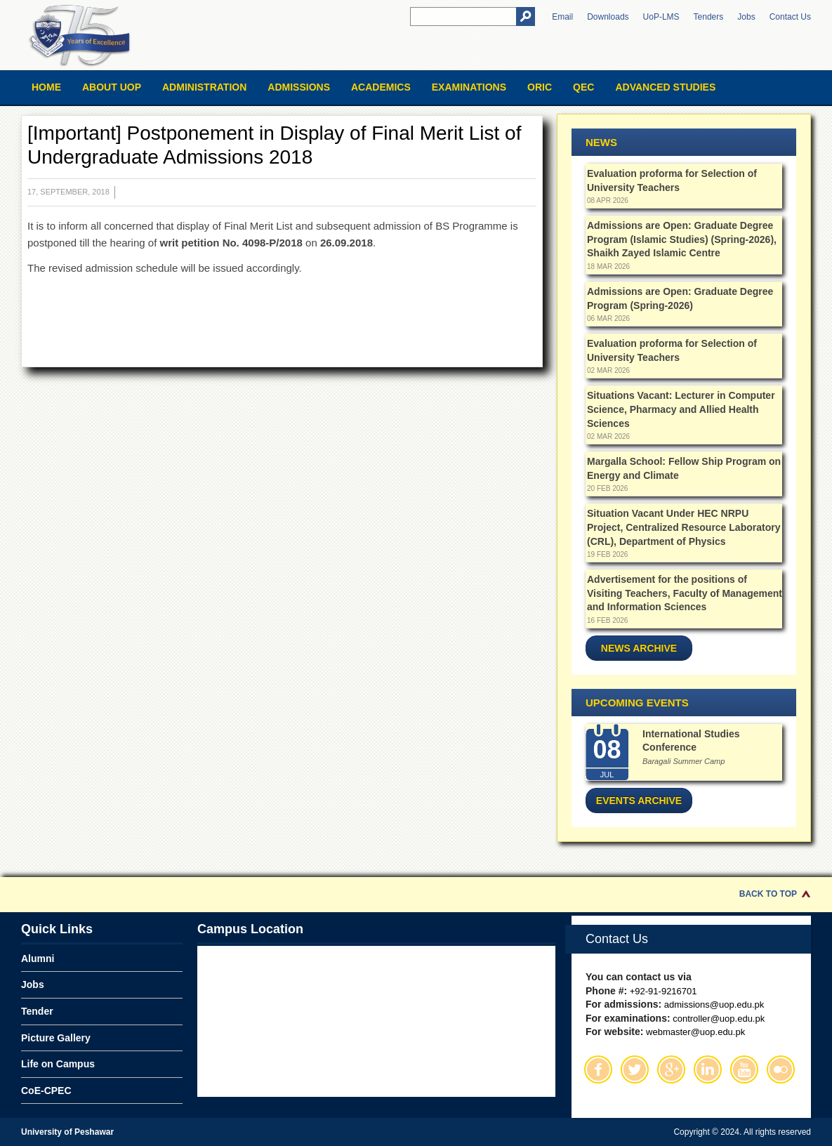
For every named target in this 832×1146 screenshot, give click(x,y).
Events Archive (639, 800)
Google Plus (671, 1069)
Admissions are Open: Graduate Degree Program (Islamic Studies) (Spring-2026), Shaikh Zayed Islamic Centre (682, 239)
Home (46, 87)
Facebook (598, 1069)
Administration (204, 87)
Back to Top (768, 894)
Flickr (780, 1069)
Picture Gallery (56, 1037)
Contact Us (790, 17)
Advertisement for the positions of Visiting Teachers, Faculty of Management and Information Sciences (684, 593)
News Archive (639, 648)
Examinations (469, 87)
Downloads (607, 17)
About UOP (111, 87)
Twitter (634, 1069)
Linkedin (707, 1069)
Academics (381, 87)
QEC (583, 87)
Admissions (299, 87)
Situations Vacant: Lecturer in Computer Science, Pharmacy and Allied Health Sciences (681, 409)
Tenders (709, 17)
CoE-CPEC (46, 1090)
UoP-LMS (661, 17)
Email (562, 17)
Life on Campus (58, 1063)
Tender (37, 1011)
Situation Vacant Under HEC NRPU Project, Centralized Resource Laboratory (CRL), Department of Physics (683, 527)
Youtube (744, 1069)
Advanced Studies (665, 87)
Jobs (746, 17)
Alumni (37, 958)
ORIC (539, 87)
